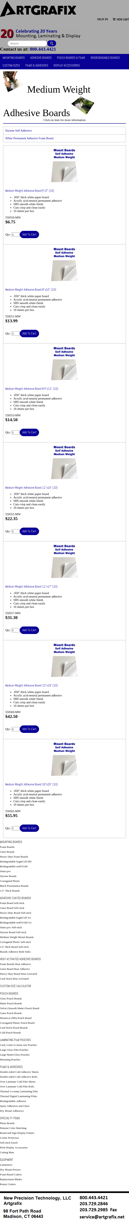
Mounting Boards (14, 58)
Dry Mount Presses (10, 1169)
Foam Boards (7, 846)
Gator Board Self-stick (12, 907)
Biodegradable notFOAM (13, 866)
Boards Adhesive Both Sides (15, 951)
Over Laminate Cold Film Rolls (17, 1086)
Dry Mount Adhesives (12, 1110)
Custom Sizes (11, 65)
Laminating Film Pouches (15, 1040)
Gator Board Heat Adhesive (15, 968)
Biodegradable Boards (105, 58)
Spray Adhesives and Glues (15, 1105)
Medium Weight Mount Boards (17, 937)
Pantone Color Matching (13, 1128)
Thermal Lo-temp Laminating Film (19, 1091)
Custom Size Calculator (15, 986)
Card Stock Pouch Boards (14, 1027)
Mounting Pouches (10, 1059)
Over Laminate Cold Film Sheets (17, 1081)
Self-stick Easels (9, 1142)
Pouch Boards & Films (71, 58)
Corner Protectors (9, 1137)
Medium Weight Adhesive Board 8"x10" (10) (30, 289)
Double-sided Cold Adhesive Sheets (19, 1071)
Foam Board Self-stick (12, 903)
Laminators (6, 1164)
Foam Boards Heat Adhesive (15, 964)
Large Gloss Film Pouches (14, 1049)
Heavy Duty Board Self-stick (15, 912)
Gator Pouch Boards (11, 1013)
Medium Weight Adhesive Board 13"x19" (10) (31, 685)
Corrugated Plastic (10, 880)
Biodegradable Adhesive (13, 1101)
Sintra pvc (5, 871)
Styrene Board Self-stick (13, 932)
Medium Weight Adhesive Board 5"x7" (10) (29, 191)
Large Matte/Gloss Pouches (15, 1054)
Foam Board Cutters (11, 1174)
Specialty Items (10, 1118)
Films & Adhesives (36, 65)
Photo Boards (7, 1123)
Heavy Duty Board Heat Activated (18, 973)
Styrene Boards (8, 876)
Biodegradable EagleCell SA (15, 917)
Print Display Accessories (14, 1147)
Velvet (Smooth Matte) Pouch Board (19, 1008)
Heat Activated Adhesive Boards (20, 959)
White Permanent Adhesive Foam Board (29, 138)
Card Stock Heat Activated (14, 978)
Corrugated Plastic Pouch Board (17, 1022)
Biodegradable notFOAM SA (16, 922)
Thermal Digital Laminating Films (18, 1096)
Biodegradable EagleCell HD (16, 861)
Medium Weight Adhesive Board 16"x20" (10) (31, 784)
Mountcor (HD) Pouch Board (16, 1017)
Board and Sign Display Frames (17, 1132)
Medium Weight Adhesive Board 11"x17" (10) (31, 586)
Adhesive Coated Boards (15, 898)
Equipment (6, 1160)
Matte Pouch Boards (11, 1003)
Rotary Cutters (8, 1184)
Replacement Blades (11, 1179)
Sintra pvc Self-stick (11, 927)
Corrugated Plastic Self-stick (15, 941)
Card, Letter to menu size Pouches (18, 1044)
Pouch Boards (9, 993)
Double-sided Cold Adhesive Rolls (18, 1076)
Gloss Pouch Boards (11, 998)
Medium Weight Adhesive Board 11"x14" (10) (31, 487)
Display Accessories (67, 65)
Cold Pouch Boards (10, 1032)
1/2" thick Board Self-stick (14, 946)
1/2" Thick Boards (10, 890)
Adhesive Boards (41, 58)
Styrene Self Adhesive (18, 130)
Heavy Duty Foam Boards (14, 856)
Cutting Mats (7, 1152)
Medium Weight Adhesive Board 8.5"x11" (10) (31, 389)
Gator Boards (7, 851)
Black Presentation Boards (14, 885)
